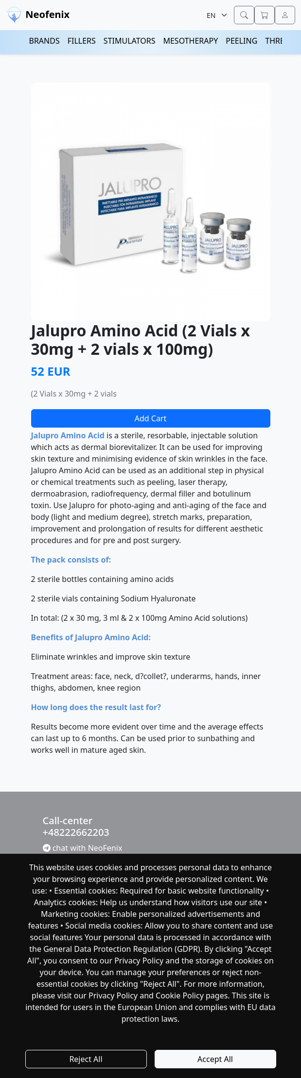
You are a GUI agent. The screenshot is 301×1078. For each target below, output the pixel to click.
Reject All (85, 1059)
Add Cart (151, 418)
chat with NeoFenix (83, 848)
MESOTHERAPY (190, 40)
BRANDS (44, 40)
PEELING (241, 40)
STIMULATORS (130, 40)
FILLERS (82, 40)
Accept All (215, 1059)
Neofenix (38, 15)
